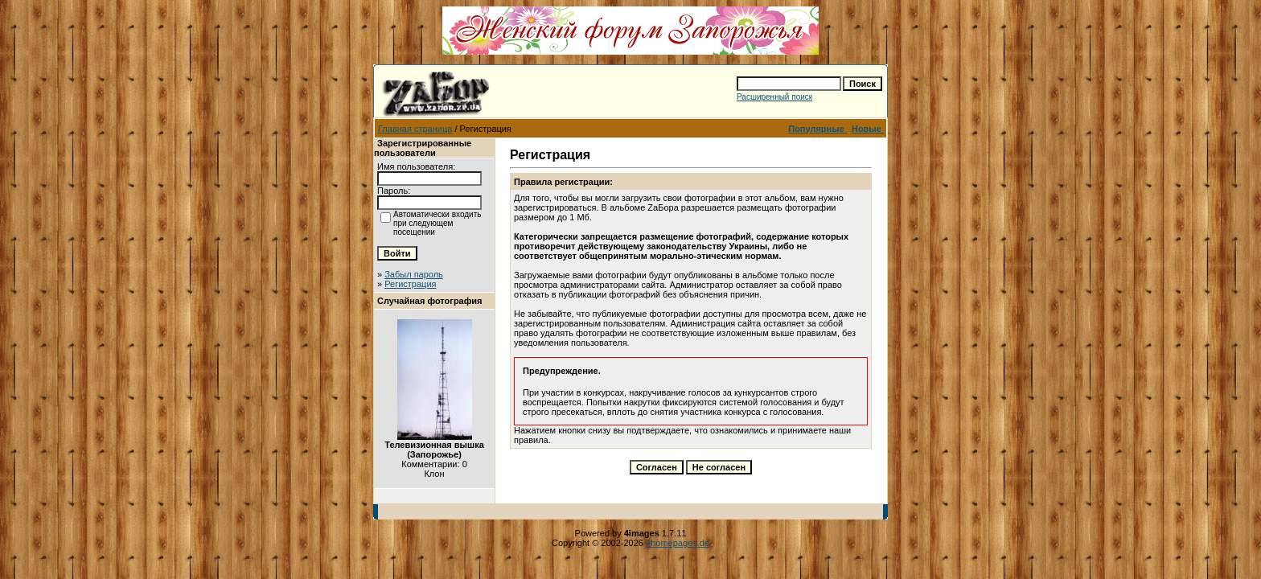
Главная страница (415, 128)
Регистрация (410, 284)
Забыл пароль (413, 274)
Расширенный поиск (774, 96)
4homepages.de (677, 543)
